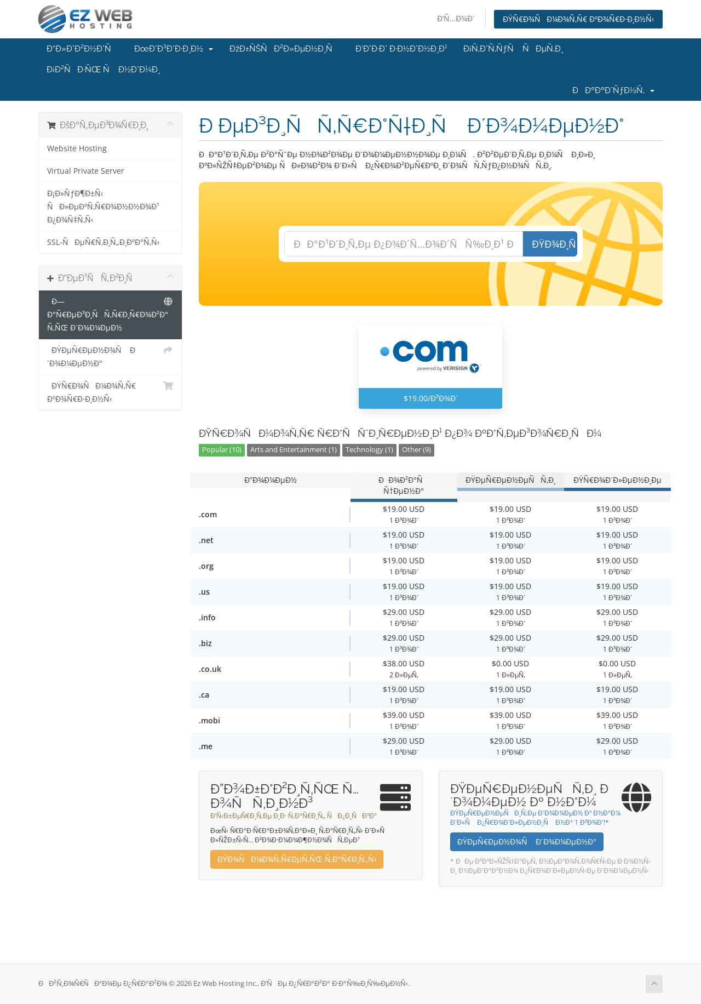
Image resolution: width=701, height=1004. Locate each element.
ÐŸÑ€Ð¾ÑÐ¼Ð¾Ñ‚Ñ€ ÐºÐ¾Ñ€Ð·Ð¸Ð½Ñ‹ (578, 19)
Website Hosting (77, 148)
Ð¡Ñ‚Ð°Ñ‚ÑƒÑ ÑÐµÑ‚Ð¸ (513, 49)
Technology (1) (369, 449)
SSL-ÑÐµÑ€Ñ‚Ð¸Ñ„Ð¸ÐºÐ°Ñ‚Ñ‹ (103, 242)
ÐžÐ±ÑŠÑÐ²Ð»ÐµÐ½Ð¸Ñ (284, 49)
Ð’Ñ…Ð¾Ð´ (456, 18)
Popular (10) (222, 449)
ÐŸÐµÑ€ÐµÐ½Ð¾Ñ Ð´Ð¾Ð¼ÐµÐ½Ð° (110, 356)
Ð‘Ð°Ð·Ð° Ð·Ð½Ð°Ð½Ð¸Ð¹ (401, 49)
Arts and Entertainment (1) (293, 449)
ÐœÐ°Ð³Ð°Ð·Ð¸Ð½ (173, 49)
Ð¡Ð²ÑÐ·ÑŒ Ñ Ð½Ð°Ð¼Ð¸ (103, 70)
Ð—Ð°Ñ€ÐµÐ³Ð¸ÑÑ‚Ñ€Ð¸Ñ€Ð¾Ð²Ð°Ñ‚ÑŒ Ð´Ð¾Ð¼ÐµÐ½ (110, 314)
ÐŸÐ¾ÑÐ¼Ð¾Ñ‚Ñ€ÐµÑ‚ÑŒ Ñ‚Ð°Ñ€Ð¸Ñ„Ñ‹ (296, 859)
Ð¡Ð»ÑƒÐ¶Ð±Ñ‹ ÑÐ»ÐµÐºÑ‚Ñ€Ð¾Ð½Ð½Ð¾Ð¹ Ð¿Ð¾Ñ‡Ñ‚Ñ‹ (103, 207)
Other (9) (416, 449)
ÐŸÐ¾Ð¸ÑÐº (554, 243)
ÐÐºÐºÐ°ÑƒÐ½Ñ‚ (613, 90)
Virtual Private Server (85, 171)
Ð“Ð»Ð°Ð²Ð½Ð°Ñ (82, 49)
